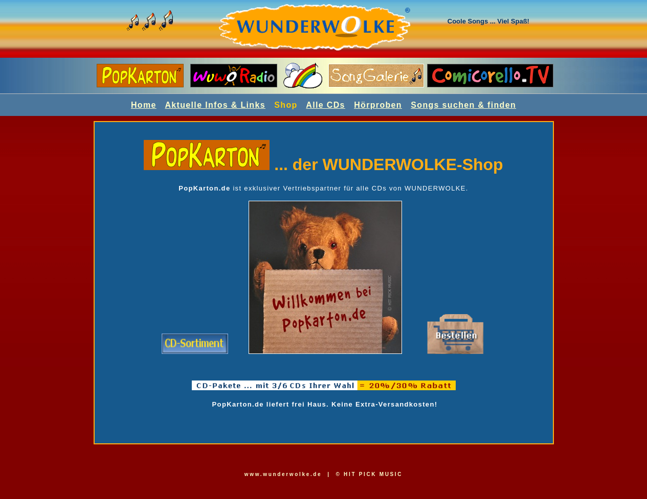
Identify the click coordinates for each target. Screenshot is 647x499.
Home (144, 105)
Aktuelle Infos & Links (215, 105)
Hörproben (378, 105)
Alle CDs (325, 105)
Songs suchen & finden (463, 105)
